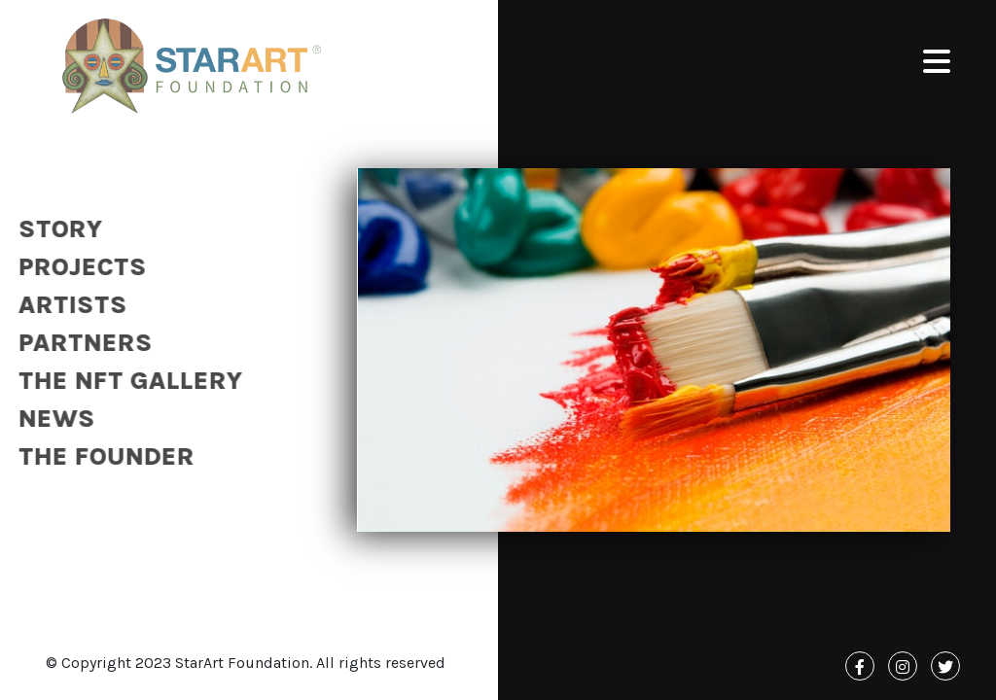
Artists (66, 305)
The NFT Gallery (123, 381)
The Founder (100, 456)
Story (53, 229)
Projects (76, 267)
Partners (79, 343)
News (50, 418)
